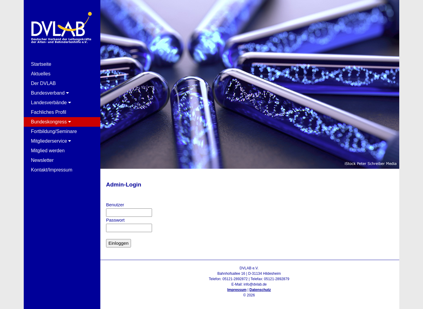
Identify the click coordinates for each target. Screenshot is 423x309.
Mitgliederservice (51, 141)
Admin (248, 300)
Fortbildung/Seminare (54, 131)
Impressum (236, 290)
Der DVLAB (43, 83)
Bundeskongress (51, 121)
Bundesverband (50, 92)
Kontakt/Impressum (51, 169)
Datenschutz (260, 290)
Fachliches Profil (48, 112)
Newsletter (42, 160)
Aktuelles (40, 73)
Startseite (41, 64)
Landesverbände (51, 102)
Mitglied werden (48, 150)
